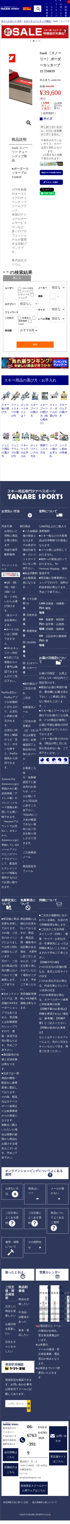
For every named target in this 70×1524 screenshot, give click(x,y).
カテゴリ (51, 10)
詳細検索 (46, 10)
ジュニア (22, 297)
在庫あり (26, 318)
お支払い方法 (12, 1191)
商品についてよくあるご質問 (57, 1217)
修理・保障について (12, 1244)
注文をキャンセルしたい (10, 1346)
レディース (23, 294)
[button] (3, 32)
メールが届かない (57, 1191)
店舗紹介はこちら (10, 1469)
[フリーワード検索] (28, 312)
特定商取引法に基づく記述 (15, 1502)
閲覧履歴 (65, 10)
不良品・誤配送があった (23, 1317)
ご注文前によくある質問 (12, 1217)
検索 (38, 8)
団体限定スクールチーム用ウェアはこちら (34, 1488)
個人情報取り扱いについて (44, 1502)
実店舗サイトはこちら (58, 1459)
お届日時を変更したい (10, 1329)
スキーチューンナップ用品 (37, 21)
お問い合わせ (61, 1438)
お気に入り (60, 8)
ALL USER (28, 288)
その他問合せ (34, 1245)
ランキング (55, 8)
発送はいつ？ (33, 1191)
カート (69, 12)
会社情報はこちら (10, 1454)
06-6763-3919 (32, 1439)
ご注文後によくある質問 (34, 1217)
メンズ (25, 291)
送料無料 (22, 321)
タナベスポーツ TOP (11, 21)
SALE (21, 324)
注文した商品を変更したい (10, 1311)
